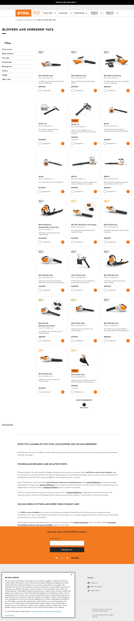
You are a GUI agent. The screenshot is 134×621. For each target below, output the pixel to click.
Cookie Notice (56, 611)
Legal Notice (9, 615)
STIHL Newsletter (96, 587)
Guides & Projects (96, 13)
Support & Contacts (111, 13)
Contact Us (94, 583)
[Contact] (108, 7)
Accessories (65, 13)
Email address (55, 538)
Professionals (80, 13)
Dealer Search (95, 591)
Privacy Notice (39, 611)
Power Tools (50, 13)
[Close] (71, 574)
